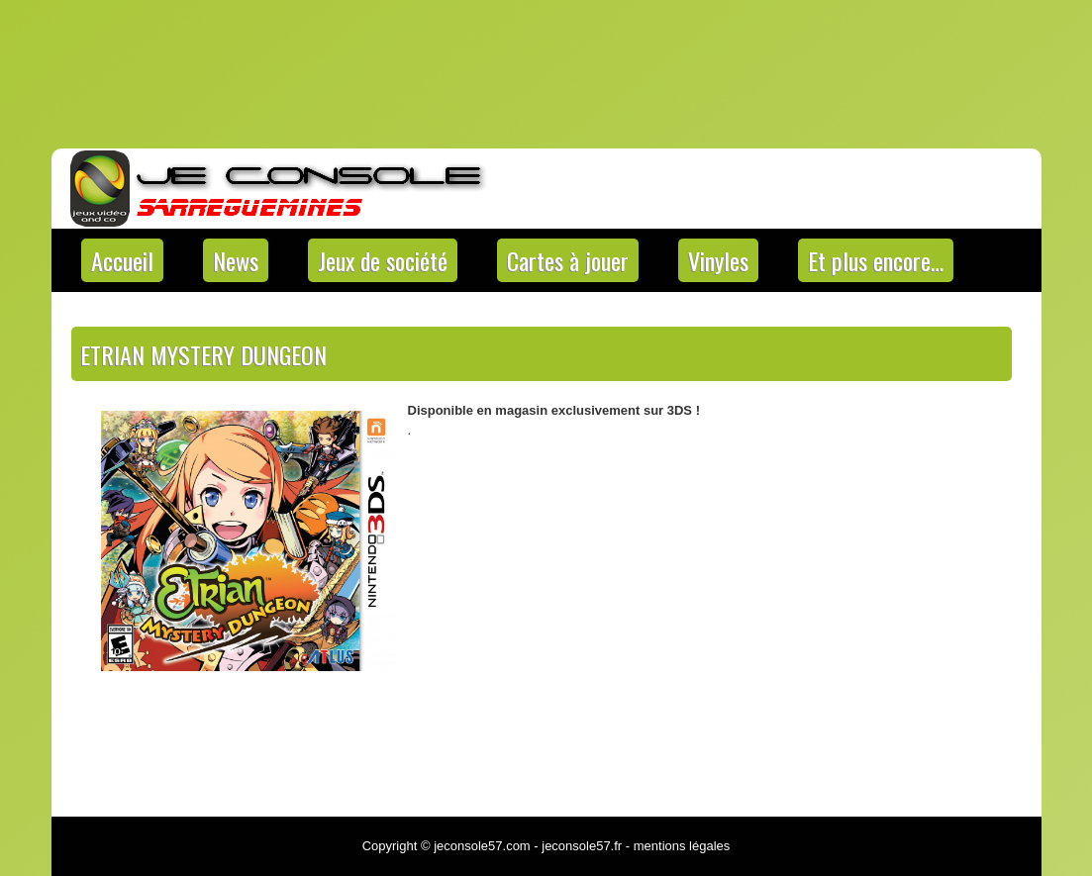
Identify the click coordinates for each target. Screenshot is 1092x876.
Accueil (122, 260)
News (235, 260)
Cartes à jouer (568, 260)
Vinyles (718, 260)
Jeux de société (382, 260)
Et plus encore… (875, 260)
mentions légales (682, 845)
